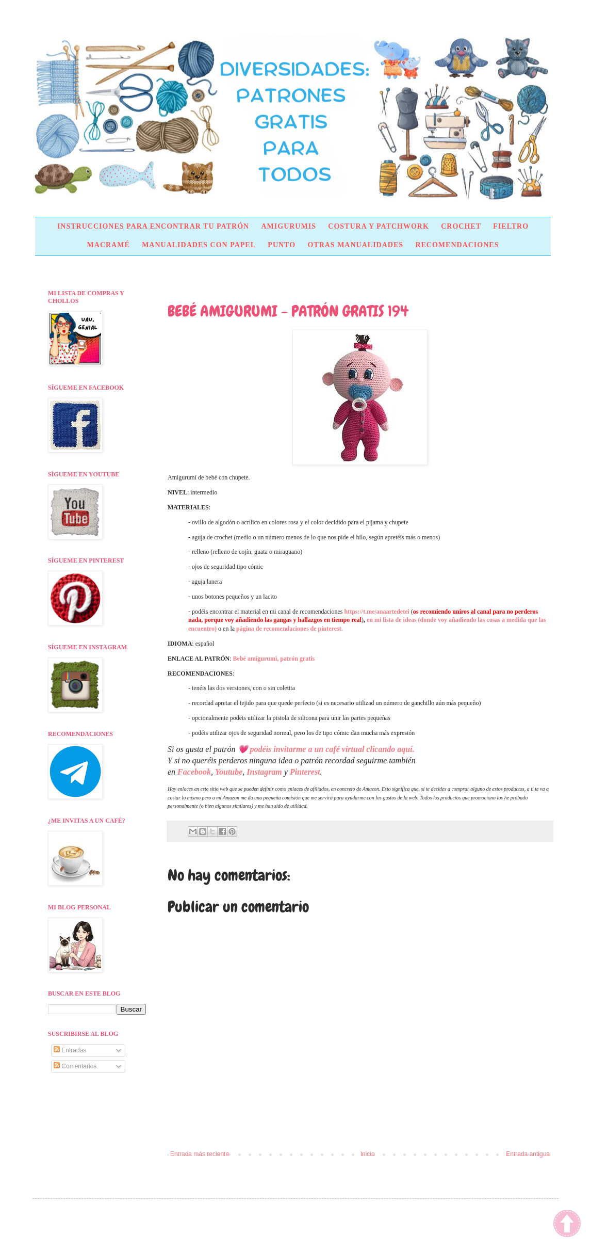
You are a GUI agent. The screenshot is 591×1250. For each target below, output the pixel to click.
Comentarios (75, 1066)
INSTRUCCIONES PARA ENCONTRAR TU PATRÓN (153, 226)
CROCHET (461, 226)
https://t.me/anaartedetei (376, 611)
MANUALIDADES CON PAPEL (199, 245)
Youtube (228, 771)
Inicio (367, 1154)
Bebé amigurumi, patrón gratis (274, 658)
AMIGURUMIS (288, 226)
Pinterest (305, 771)
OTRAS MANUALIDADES (355, 245)
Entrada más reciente (199, 1154)
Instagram (264, 771)
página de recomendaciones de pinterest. (289, 628)
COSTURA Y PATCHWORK (378, 226)
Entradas (70, 1050)
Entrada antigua (528, 1154)
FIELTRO (511, 226)
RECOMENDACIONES (457, 245)
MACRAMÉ (108, 245)
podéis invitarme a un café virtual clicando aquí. (332, 749)
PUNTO (282, 245)
